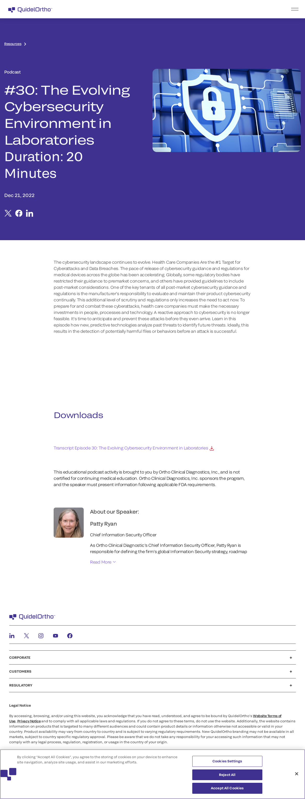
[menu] (185, 9)
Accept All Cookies (227, 788)
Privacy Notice (29, 721)
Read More (100, 561)
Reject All (227, 775)
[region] (152, 774)
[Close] (296, 774)
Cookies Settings (227, 761)
